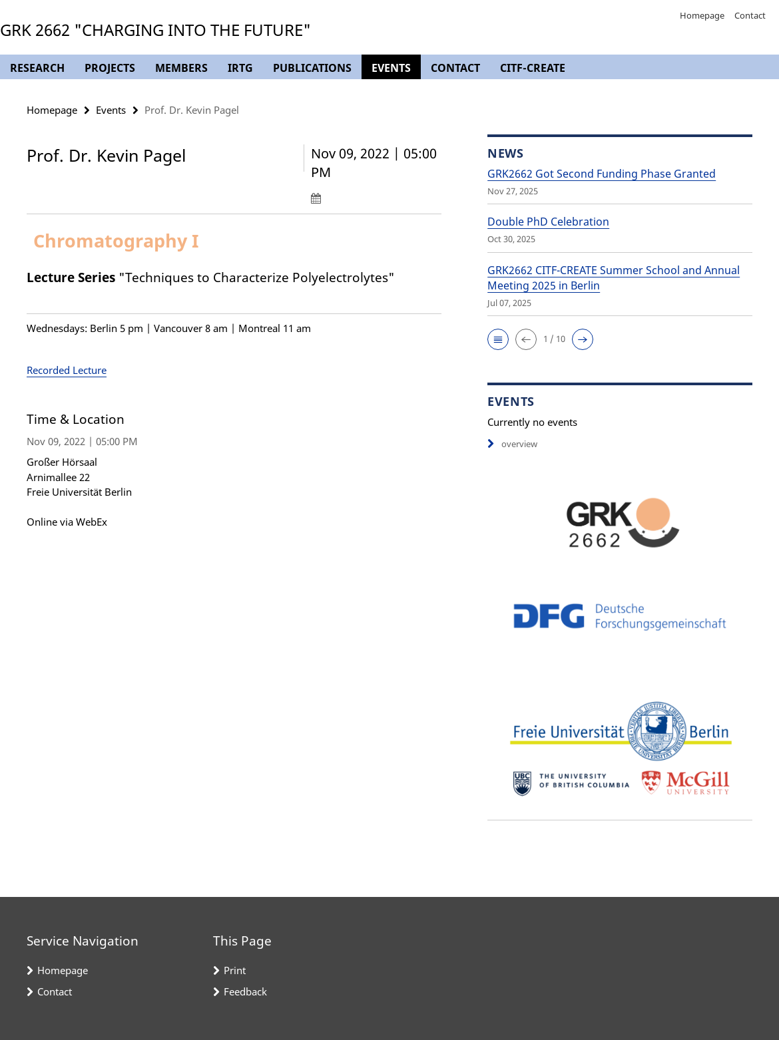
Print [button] (235, 970)
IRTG (240, 68)
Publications (312, 68)
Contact (750, 15)
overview (512, 444)
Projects (110, 68)
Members (181, 68)
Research (37, 68)
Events (391, 68)
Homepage (702, 15)
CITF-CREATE (532, 68)
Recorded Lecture (67, 370)
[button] (498, 339)
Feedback (245, 991)
